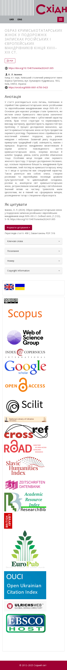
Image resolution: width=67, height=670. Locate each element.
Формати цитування (18, 227)
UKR (11, 19)
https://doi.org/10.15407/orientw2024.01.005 (31, 68)
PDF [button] (11, 60)
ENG (20, 19)
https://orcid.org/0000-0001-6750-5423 (28, 87)
